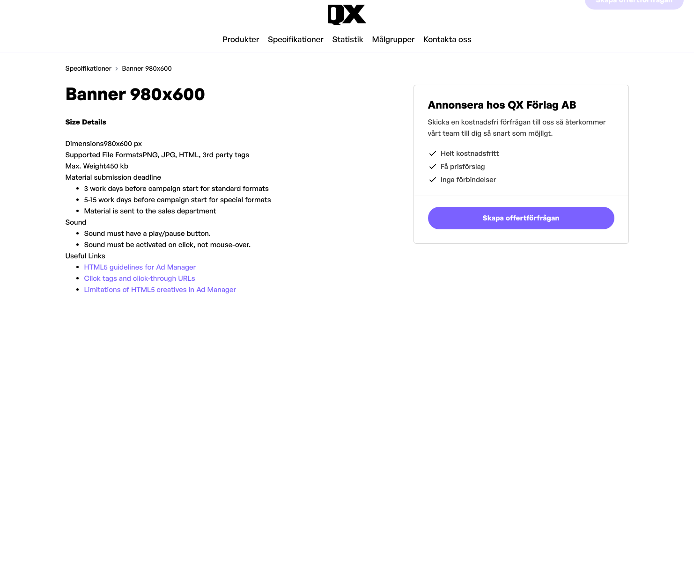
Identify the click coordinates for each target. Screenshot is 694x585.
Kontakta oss (447, 39)
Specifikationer (296, 39)
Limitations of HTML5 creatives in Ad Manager (160, 289)
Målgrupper (393, 39)
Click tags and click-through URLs (139, 278)
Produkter (240, 39)
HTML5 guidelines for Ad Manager (140, 267)
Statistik (347, 39)
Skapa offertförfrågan (634, 14)
